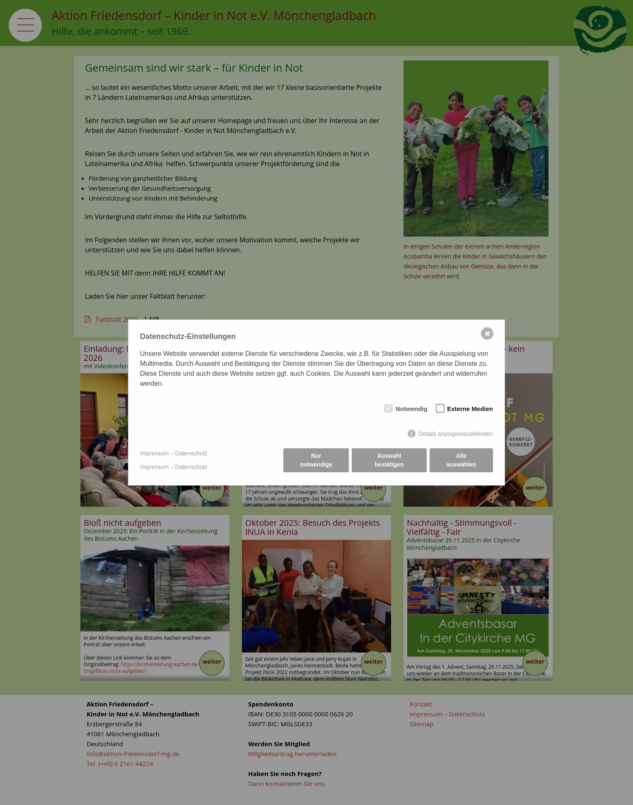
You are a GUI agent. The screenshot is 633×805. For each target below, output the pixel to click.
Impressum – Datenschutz (174, 453)
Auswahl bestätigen (388, 460)
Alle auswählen (461, 460)
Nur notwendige (316, 460)
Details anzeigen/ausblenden (455, 433)
